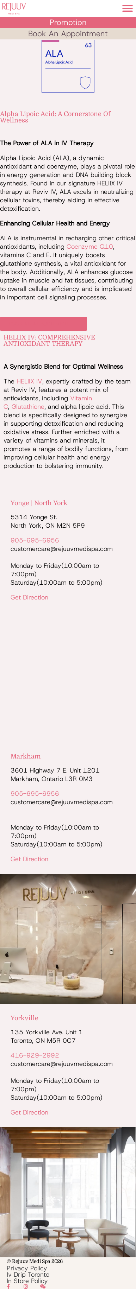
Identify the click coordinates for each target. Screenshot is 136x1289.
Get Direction (29, 597)
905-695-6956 (35, 540)
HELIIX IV (29, 381)
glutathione (28, 406)
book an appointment (68, 33)
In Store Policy (27, 1281)
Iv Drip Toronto (28, 1274)
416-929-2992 (35, 1055)
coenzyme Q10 (90, 246)
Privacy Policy (27, 1268)
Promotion (68, 22)
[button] (127, 8)
